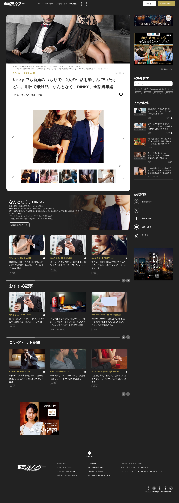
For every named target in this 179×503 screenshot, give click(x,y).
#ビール (170, 89)
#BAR (146, 89)
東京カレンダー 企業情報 (67, 475)
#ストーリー (158, 93)
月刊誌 (74, 4)
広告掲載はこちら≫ (167, 69)
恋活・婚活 (61, 4)
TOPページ (61, 463)
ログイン (149, 4)
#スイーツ (147, 93)
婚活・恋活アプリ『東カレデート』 (135, 467)
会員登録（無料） (166, 4)
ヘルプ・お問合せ (64, 467)
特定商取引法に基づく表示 (99, 475)
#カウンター (170, 93)
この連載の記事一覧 (19, 225)
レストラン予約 (46, 4)
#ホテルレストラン (158, 89)
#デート (138, 93)
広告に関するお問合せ (66, 471)
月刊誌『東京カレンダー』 (132, 463)
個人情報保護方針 (95, 467)
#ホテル (138, 89)
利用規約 (92, 463)
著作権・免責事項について (99, 471)
